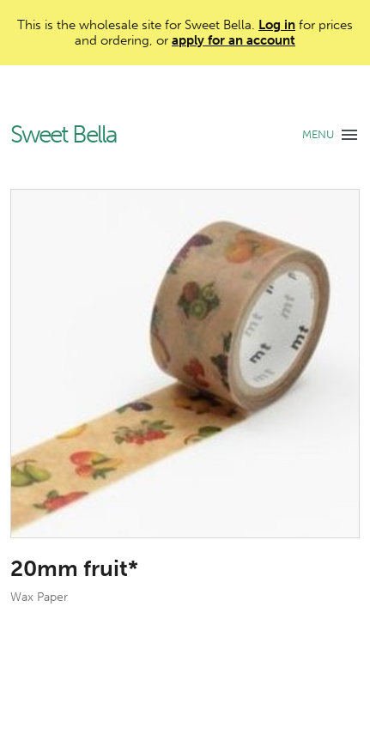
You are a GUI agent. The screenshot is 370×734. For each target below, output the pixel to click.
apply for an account (233, 40)
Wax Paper (39, 597)
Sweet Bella (63, 135)
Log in (276, 25)
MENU (318, 134)
